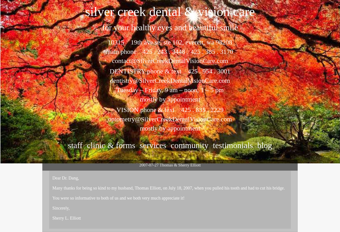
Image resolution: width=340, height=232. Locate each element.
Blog (264, 145)
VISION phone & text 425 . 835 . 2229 (170, 109)
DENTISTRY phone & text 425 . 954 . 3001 (170, 71)
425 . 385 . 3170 (211, 51)
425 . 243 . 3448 (164, 51)
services (153, 145)
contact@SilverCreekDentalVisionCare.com (170, 60)
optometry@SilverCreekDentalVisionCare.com (170, 119)
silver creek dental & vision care (170, 11)
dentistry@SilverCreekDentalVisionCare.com (170, 80)
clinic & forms (111, 145)
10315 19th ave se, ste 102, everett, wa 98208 (170, 42)
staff (75, 145)
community (189, 145)
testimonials (233, 145)
